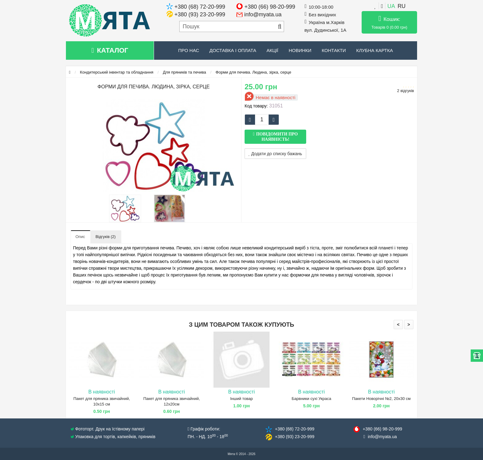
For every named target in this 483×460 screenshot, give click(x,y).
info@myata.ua (263, 14)
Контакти (334, 50)
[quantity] (262, 120)
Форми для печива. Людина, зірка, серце (253, 72)
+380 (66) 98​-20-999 (382, 428)
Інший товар (241, 398)
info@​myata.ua (382, 436)
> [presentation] (409, 324)
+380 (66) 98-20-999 (270, 7)
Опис (80, 236)
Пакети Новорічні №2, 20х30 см (381, 398)
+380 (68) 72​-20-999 (294, 428)
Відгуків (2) (105, 236)
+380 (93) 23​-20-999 (294, 436)
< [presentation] (398, 324)
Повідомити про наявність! (277, 137)
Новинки (300, 50)
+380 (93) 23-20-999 (199, 14)
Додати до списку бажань (275, 153)
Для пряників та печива (184, 72)
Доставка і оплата (232, 50)
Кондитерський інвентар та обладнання (116, 72)
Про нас (188, 50)
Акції (272, 50)
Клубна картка (374, 50)
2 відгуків (405, 90)
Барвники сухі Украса (311, 398)
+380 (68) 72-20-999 (199, 7)
